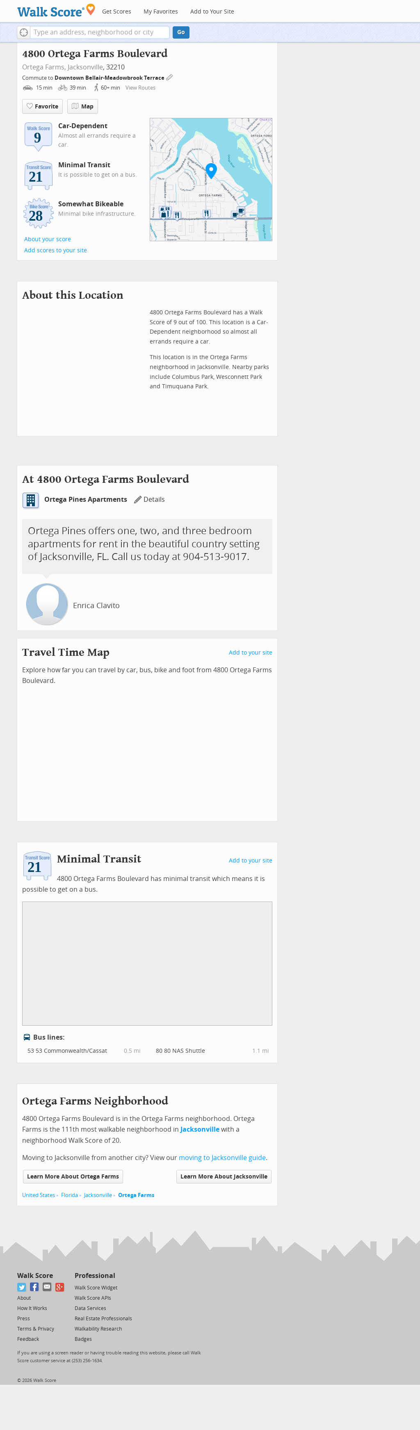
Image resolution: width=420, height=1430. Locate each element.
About (24, 1298)
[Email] (47, 1287)
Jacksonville (85, 67)
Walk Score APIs (93, 1298)
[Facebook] (34, 1287)
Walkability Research (98, 1329)
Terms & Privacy (35, 1329)
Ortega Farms (136, 1195)
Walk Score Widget (96, 1288)
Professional (95, 1276)
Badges (83, 1339)
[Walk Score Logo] (56, 10)
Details (149, 499)
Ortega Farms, (44, 67)
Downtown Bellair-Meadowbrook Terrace (110, 78)
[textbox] (100, 32)
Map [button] (83, 106)
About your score (47, 239)
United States (38, 1195)
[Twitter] (22, 1287)
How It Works (32, 1308)
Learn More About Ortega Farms (73, 1176)
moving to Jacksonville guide (222, 1158)
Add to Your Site (212, 11)
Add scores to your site (55, 250)
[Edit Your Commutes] (170, 77)
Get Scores (116, 11)
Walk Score (35, 1276)
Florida (69, 1195)
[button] (23, 32)
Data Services (90, 1308)
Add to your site (250, 652)
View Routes (140, 88)
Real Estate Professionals (103, 1319)
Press (23, 1319)
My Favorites (161, 11)
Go (181, 32)
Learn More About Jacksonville (223, 1176)
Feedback (28, 1339)
